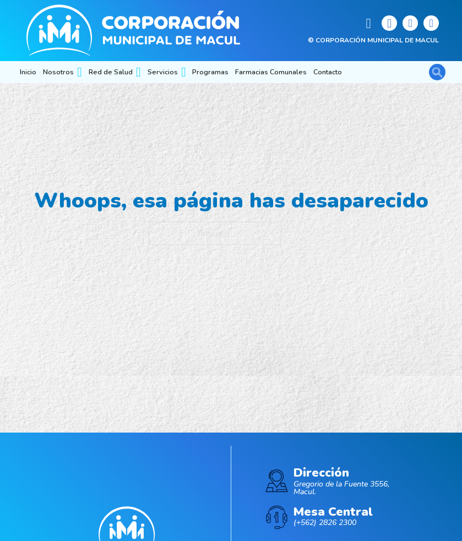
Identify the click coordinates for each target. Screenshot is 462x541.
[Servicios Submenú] (183, 72)
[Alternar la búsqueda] (437, 72)
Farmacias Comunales (271, 71)
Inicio (28, 71)
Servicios (163, 71)
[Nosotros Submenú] (79, 72)
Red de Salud (111, 71)
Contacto (327, 71)
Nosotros (58, 71)
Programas (210, 71)
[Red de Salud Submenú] (138, 72)
